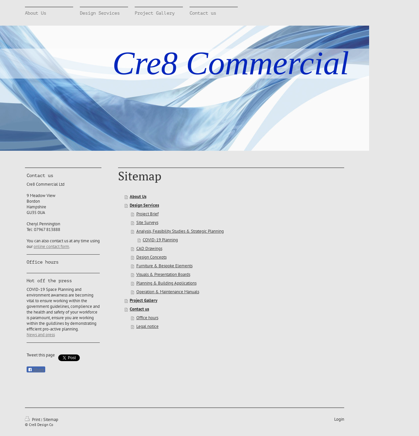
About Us (138, 196)
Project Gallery (143, 300)
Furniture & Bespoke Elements (164, 266)
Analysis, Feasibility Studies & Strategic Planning (180, 231)
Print (33, 419)
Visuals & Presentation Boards (163, 274)
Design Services (144, 205)
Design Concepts (151, 257)
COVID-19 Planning (160, 240)
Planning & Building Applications (166, 283)
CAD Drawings (149, 248)
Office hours (147, 318)
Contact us (139, 309)
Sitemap (50, 419)
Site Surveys (147, 222)
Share (36, 369)
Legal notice (147, 326)
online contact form (51, 246)
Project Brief (147, 214)
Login (339, 419)
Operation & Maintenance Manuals (167, 292)
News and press (41, 334)
